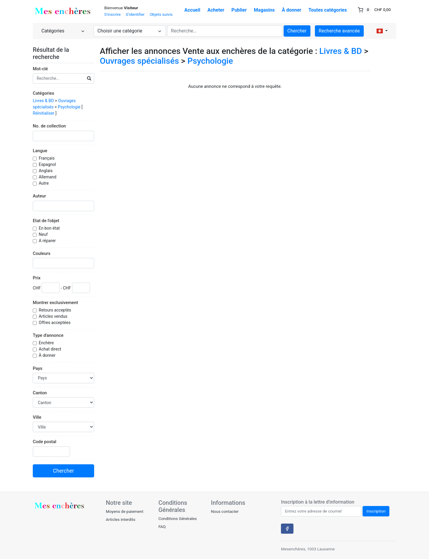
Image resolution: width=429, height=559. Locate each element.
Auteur (39, 196)
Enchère (47, 342)
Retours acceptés (55, 310)
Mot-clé (40, 68)
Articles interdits (120, 519)
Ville (37, 417)
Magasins (264, 10)
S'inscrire (112, 14)
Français (47, 158)
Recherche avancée (339, 31)
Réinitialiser (44, 113)
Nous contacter (225, 511)
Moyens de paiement (124, 511)
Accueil (192, 10)
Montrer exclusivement (55, 302)
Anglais (46, 170)
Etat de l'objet (46, 220)
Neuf (44, 234)
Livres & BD (43, 100)
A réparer (48, 240)
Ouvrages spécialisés (139, 61)
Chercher (297, 31)
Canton (40, 392)
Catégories (43, 93)
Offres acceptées (55, 322)
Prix (37, 278)
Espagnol (48, 164)
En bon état (50, 228)
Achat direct (50, 349)
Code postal (44, 441)
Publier (239, 10)
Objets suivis (161, 14)
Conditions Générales (177, 518)
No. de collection (49, 126)
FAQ (162, 526)
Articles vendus (54, 316)
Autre (44, 183)
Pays (37, 368)
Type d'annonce (48, 335)
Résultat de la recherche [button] (51, 53)
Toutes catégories (327, 10)
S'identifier (135, 14)
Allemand (48, 177)
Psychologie (69, 107)
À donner (291, 10)
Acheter (215, 10)
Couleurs (41, 253)
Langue (40, 150)
